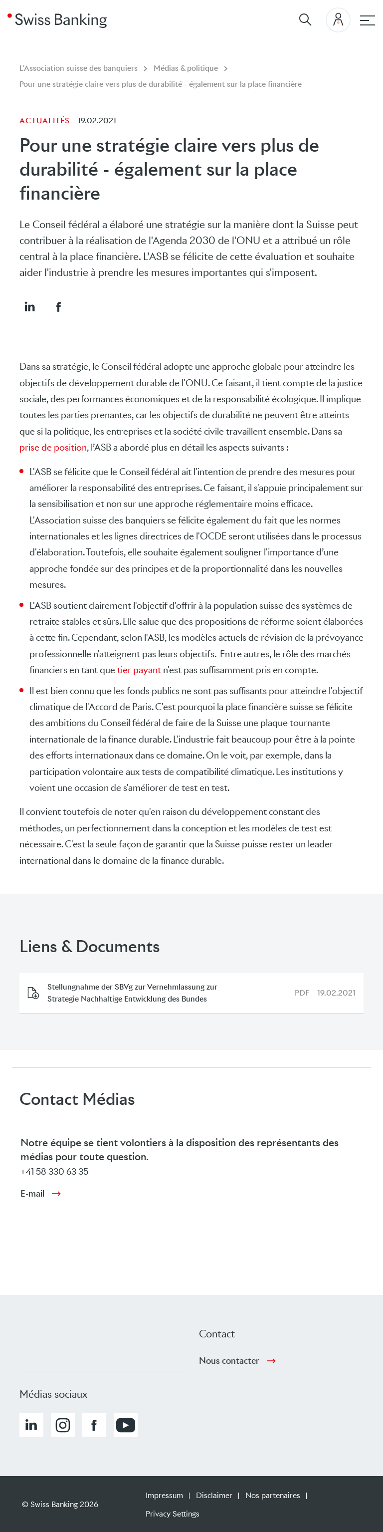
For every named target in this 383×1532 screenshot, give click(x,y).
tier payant (139, 670)
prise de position (53, 447)
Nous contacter (229, 1360)
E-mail (32, 1193)
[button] (29, 306)
